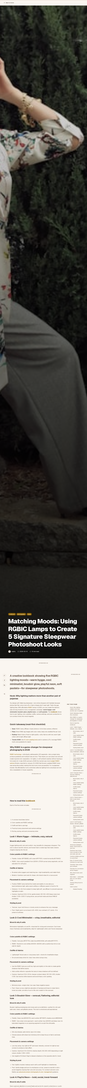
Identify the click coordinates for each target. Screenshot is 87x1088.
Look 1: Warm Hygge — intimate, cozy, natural (76, 758)
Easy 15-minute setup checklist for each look (76, 892)
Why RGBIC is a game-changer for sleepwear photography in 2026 (76, 749)
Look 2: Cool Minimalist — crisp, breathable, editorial (77, 781)
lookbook (54, 715)
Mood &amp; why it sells (78, 762)
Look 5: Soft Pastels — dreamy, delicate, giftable (76, 853)
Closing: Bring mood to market (76, 914)
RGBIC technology (15, 758)
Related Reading (77, 919)
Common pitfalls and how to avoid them (77, 887)
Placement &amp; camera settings (77, 775)
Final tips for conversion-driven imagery (77, 900)
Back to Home (9, 2)
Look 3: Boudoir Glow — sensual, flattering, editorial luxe (76, 805)
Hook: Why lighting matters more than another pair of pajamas (76, 739)
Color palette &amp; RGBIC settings (78, 766)
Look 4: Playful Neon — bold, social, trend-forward (76, 829)
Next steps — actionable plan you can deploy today (77, 909)
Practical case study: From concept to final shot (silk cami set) (76, 882)
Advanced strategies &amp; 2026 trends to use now (76, 877)
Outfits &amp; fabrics (77, 771)
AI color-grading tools (31, 743)
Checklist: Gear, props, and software (76, 896)
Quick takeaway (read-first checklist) (76, 744)
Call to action (73, 917)
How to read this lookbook (74, 754)
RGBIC (30, 711)
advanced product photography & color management (35, 1075)
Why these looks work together (76, 904)
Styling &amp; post (78, 778)
